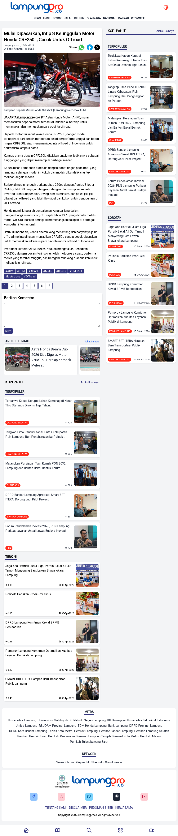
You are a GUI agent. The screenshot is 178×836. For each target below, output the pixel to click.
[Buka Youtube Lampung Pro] (144, 797)
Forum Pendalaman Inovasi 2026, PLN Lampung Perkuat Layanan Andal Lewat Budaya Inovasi (37, 528)
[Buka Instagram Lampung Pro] (61, 797)
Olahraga (94, 18)
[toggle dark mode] (166, 7)
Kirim (8, 330)
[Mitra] (22, 720)
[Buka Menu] (120, 830)
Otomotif (138, 18)
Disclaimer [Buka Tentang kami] (78, 807)
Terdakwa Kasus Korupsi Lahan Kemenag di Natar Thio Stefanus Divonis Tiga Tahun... (38, 403)
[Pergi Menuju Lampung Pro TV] (152, 830)
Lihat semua (92, 341)
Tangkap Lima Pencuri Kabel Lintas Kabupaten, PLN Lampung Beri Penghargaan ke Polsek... (36, 434)
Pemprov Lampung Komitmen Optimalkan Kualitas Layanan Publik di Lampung (38, 653)
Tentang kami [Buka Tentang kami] (56, 807)
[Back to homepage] (36, 7)
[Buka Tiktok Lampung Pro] (116, 797)
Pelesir (79, 18)
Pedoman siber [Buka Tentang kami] (101, 807)
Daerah (123, 18)
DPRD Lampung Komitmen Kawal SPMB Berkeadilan (32, 625)
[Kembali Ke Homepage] (26, 830)
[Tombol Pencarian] (89, 830)
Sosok (57, 18)
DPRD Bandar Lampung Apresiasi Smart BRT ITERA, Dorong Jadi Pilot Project (35, 497)
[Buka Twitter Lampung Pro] (89, 797)
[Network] (65, 762)
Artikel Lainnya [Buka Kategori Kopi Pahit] (90, 382)
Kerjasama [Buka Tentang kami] (124, 807)
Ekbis (46, 18)
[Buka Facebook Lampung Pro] (33, 797)
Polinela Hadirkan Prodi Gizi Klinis (28, 594)
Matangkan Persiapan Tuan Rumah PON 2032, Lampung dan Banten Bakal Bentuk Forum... (35, 466)
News (37, 18)
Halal (68, 18)
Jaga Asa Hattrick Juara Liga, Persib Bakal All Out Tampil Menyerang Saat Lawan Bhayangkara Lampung (38, 570)
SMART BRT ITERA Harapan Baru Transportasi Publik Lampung (35, 681)
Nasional (109, 18)
